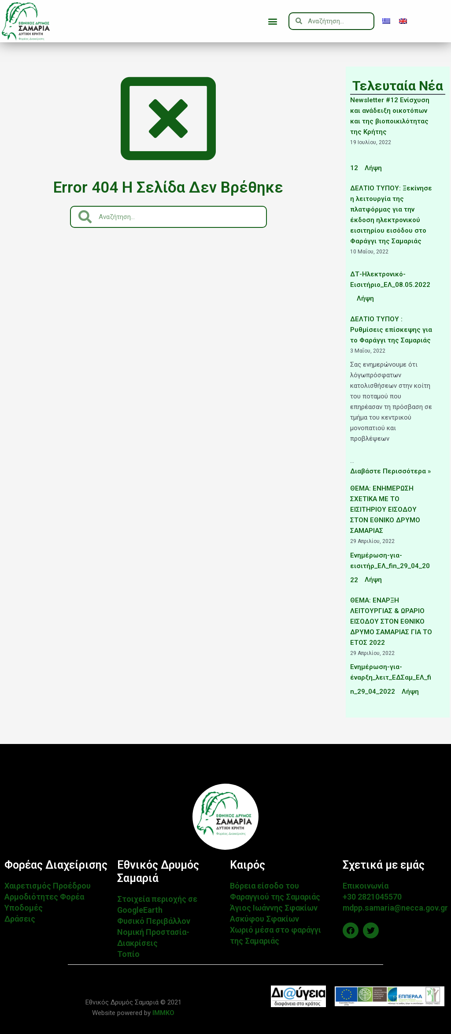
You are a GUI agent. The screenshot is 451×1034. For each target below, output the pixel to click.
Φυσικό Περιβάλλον (153, 921)
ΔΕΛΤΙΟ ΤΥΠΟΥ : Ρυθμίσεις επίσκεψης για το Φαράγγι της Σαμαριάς (391, 329)
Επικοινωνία (365, 885)
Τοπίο (128, 954)
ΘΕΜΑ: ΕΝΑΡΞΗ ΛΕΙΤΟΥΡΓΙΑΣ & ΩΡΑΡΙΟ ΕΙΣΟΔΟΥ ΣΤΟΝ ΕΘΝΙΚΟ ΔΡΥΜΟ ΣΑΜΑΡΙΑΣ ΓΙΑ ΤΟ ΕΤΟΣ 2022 (391, 621)
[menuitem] (386, 21)
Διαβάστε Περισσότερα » (390, 471)
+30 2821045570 (372, 896)
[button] (272, 21)
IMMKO (162, 1013)
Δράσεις (19, 918)
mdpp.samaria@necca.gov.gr (395, 907)
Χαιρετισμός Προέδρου (47, 885)
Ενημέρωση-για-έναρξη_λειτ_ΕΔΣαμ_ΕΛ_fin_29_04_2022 (390, 679)
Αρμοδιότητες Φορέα (44, 896)
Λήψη (373, 168)
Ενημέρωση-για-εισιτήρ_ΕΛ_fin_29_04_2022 (390, 567)
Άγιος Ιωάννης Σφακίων (274, 907)
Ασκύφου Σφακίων (264, 918)
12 (354, 168)
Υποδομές (23, 907)
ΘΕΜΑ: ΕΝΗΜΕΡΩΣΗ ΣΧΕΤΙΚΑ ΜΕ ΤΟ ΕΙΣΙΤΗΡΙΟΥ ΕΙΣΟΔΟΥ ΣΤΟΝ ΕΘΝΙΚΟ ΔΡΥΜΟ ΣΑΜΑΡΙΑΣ (385, 509)
